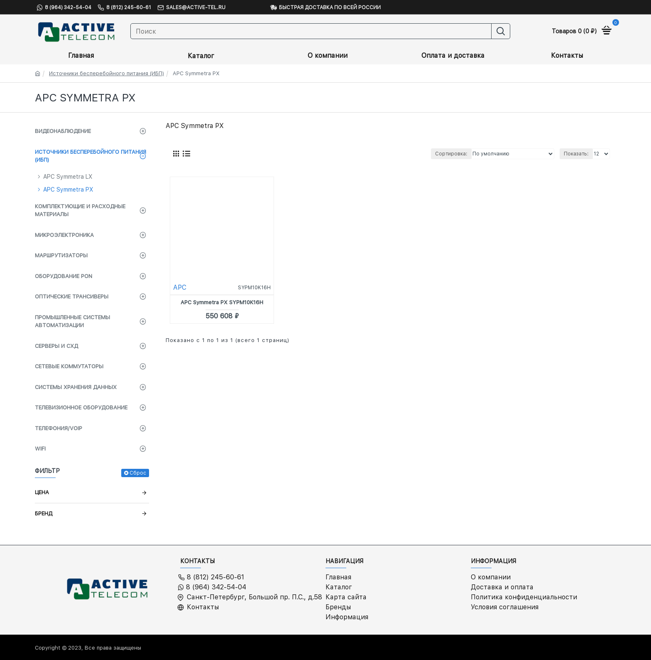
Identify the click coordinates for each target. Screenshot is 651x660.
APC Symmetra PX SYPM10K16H (222, 302)
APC (179, 287)
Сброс (138, 473)
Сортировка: (451, 154)
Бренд (43, 513)
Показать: (576, 154)
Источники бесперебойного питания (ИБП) (106, 73)
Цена (42, 492)
